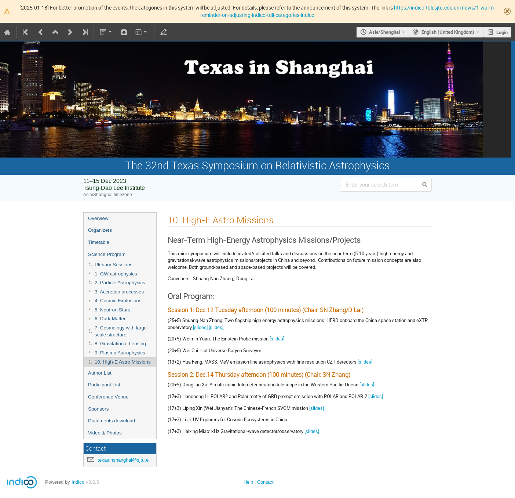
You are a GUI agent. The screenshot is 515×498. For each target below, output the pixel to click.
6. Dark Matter (110, 318)
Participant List (104, 384)
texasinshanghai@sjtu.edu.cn (129, 460)
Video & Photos (105, 433)
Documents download (111, 420)
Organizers (100, 230)
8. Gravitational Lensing (120, 343)
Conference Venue (108, 397)
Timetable (98, 242)
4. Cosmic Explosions (118, 300)
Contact (265, 482)
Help (248, 482)
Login (502, 32)
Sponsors (98, 409)
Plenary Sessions (113, 264)
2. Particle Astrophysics (120, 282)
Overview (98, 218)
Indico (78, 482)
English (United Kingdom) (447, 32)
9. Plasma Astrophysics (120, 353)
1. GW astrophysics (116, 274)
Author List (100, 373)
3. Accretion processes (119, 292)
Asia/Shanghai (384, 32)
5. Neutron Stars (112, 310)
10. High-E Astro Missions (123, 362)
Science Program (106, 254)
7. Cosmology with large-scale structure (122, 331)
